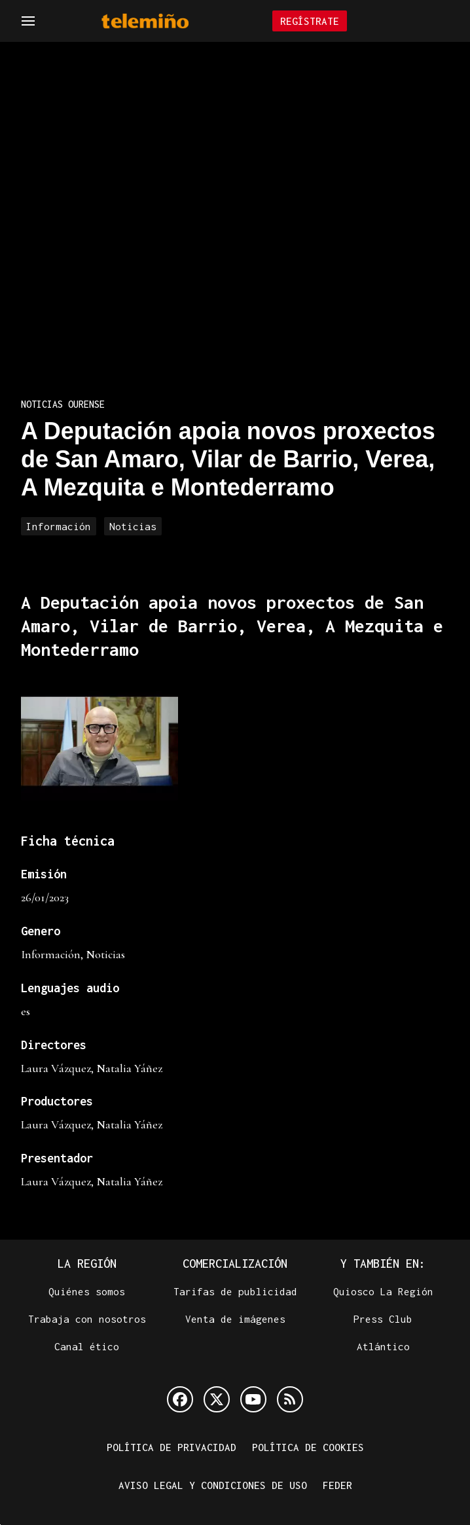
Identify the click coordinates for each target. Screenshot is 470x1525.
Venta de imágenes (235, 1319)
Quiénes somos (86, 1291)
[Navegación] (28, 21)
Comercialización (235, 1263)
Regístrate (309, 21)
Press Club (382, 1319)
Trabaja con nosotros (87, 1319)
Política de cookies (308, 1447)
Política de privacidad (171, 1447)
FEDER (337, 1485)
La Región (87, 1263)
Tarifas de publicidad (235, 1291)
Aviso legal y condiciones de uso (212, 1485)
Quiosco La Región (383, 1291)
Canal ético (86, 1346)
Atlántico (383, 1346)
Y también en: (382, 1263)
